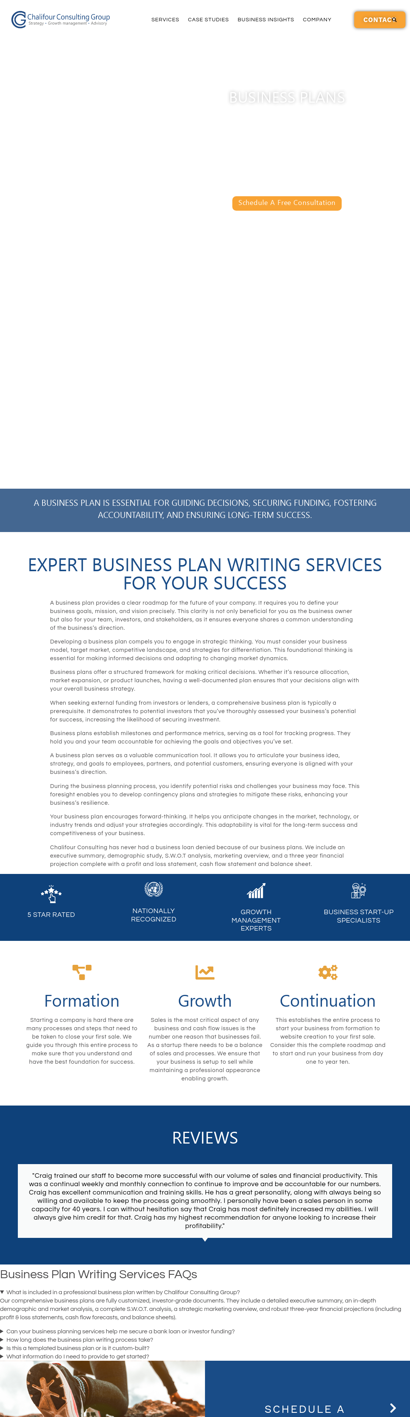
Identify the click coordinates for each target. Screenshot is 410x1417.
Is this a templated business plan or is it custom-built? (78, 1348)
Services (165, 19)
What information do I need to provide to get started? (77, 1356)
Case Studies (208, 19)
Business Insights (266, 19)
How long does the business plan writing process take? (79, 1340)
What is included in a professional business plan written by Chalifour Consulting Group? (123, 1292)
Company (317, 19)
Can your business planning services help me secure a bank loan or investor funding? (120, 1331)
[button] (394, 20)
